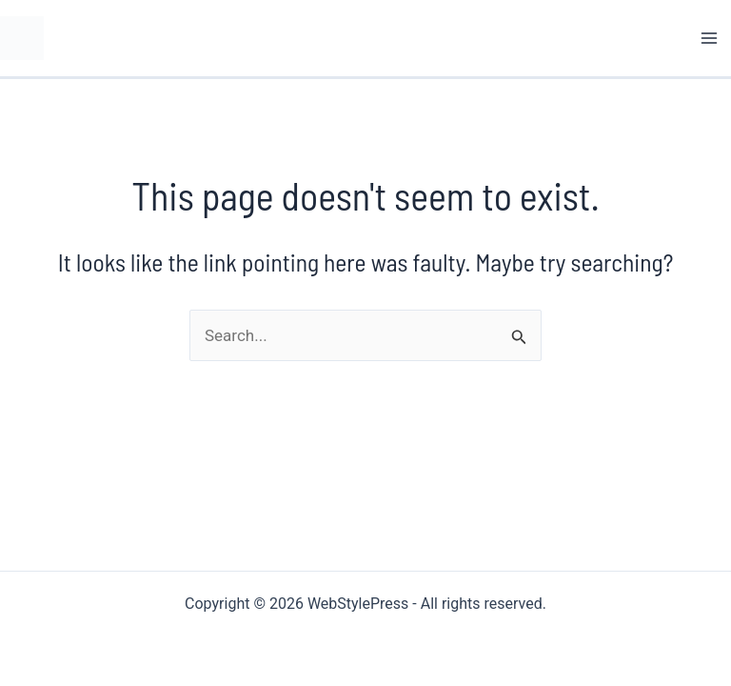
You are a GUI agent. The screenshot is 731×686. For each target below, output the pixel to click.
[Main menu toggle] (710, 38)
